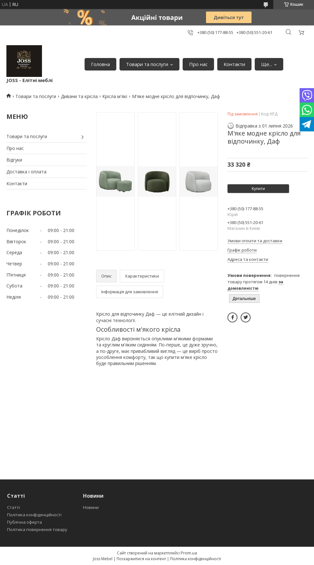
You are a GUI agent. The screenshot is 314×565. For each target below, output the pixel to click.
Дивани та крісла (79, 96)
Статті (13, 507)
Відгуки (14, 160)
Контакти (234, 64)
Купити (258, 188)
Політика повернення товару (37, 529)
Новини (91, 507)
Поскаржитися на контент (141, 558)
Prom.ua (189, 553)
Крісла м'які (114, 96)
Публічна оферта (24, 522)
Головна (100, 64)
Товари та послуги (147, 64)
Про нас (198, 64)
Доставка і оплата (26, 172)
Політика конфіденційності (34, 515)
